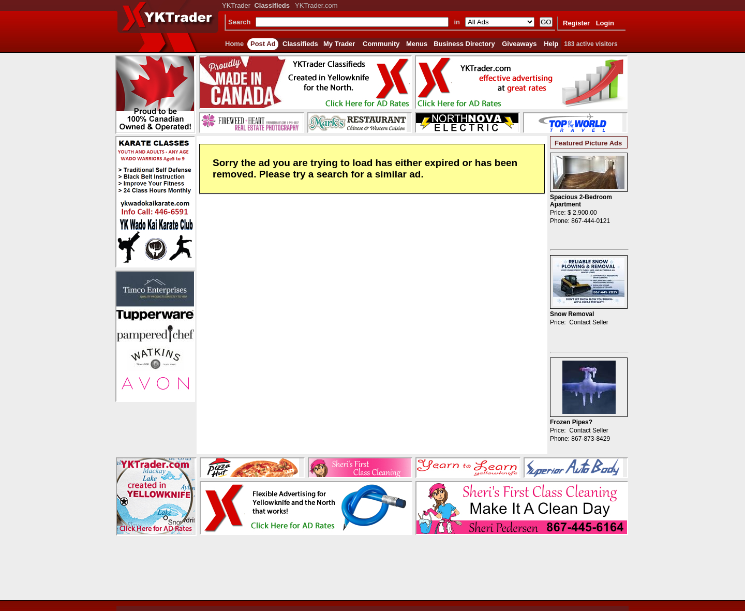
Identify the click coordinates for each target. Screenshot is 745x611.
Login (605, 23)
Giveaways (519, 44)
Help (551, 44)
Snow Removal (572, 314)
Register (576, 23)
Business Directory (464, 44)
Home (234, 44)
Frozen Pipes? (571, 422)
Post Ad (263, 44)
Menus (416, 44)
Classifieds (300, 44)
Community (381, 44)
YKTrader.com (316, 5)
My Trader (339, 44)
